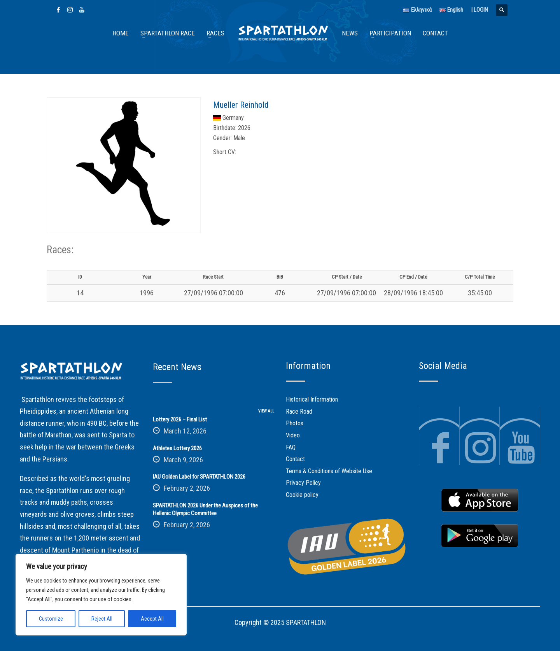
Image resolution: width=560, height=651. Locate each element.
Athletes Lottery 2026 (177, 448)
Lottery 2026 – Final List (180, 419)
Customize (51, 619)
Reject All (101, 619)
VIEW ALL (266, 411)
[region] (101, 594)
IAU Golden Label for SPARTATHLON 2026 (199, 476)
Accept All (152, 619)
